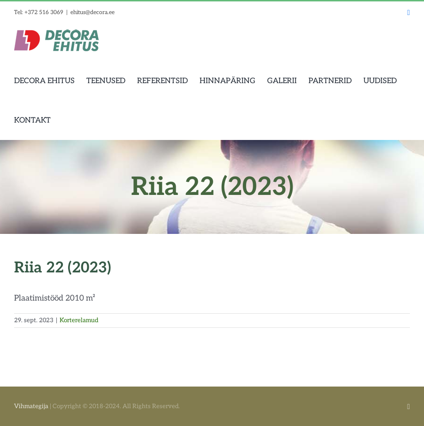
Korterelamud (79, 320)
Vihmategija (31, 406)
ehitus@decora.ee (92, 12)
